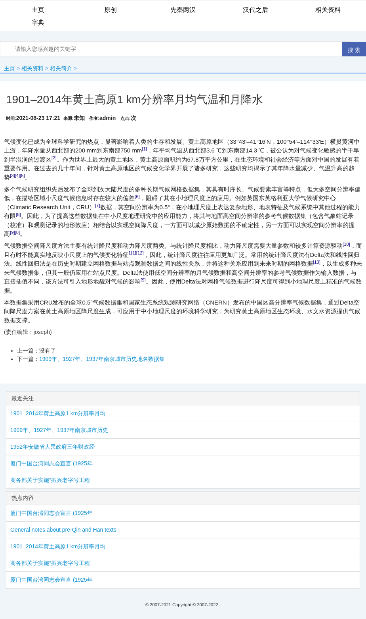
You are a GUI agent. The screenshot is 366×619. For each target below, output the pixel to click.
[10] (346, 244)
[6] (137, 196)
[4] (17, 175)
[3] (12, 175)
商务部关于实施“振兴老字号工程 (50, 480)
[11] (132, 253)
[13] (316, 262)
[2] (54, 157)
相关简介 (61, 68)
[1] (144, 149)
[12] (140, 253)
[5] (22, 175)
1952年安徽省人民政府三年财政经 (52, 447)
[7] (97, 205)
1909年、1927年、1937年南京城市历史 (59, 430)
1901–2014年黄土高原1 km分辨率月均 (57, 413)
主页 (9, 68)
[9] (12, 232)
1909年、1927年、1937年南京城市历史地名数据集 (102, 359)
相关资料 (32, 68)
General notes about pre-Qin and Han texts (63, 529)
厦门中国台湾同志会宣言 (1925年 (51, 463)
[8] (18, 214)
